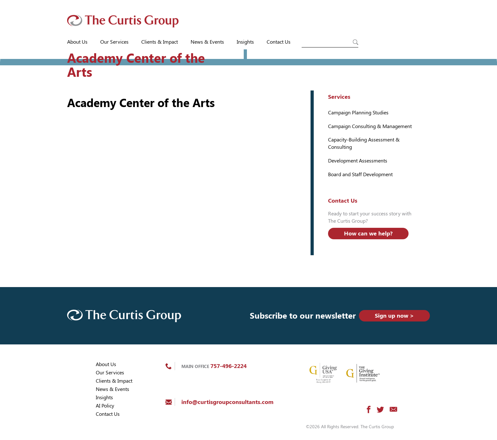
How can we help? (368, 233)
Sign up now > (394, 315)
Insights (245, 42)
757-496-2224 (228, 366)
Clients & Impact (159, 42)
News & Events (207, 42)
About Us (77, 42)
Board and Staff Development (360, 174)
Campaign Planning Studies (358, 113)
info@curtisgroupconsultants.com (227, 402)
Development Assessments (357, 161)
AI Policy (105, 406)
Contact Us (278, 42)
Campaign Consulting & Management (370, 126)
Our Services (114, 42)
